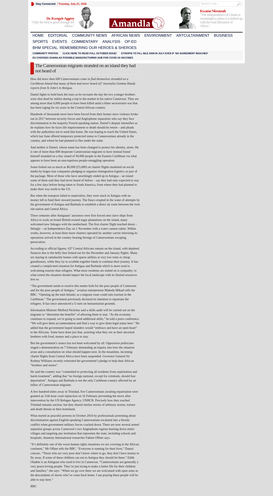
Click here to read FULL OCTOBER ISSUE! (90, 53)
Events (59, 42)
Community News (89, 35)
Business (223, 35)
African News (126, 35)
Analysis (111, 42)
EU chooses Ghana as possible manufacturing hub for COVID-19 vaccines (83, 57)
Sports (40, 42)
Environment (158, 35)
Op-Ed (130, 42)
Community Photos (45, 53)
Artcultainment (193, 35)
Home (38, 35)
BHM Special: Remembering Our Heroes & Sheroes (84, 48)
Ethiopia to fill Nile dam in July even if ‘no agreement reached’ (164, 53)
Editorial (58, 35)
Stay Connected (46, 3)
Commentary (85, 42)
